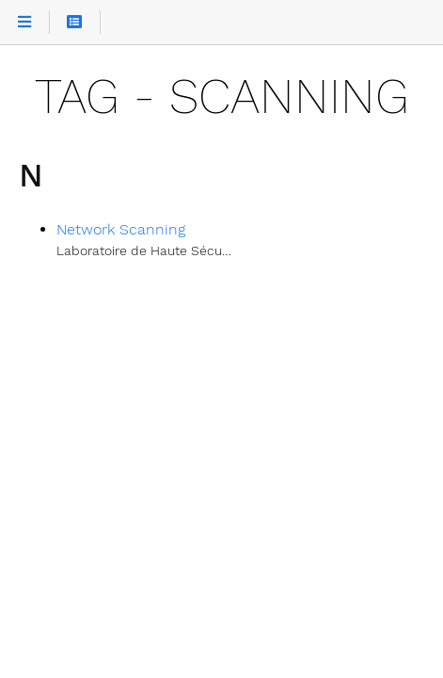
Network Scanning (120, 229)
